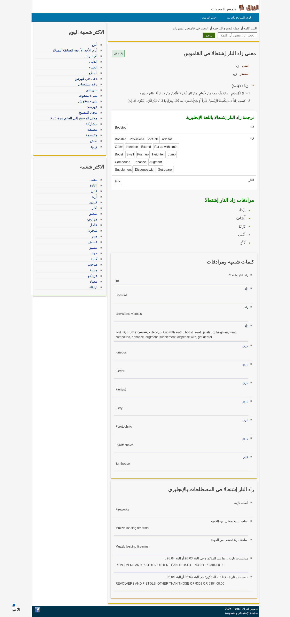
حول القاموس (207, 17)
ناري (244, 345)
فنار (244, 457)
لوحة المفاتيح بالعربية (238, 17)
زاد (245, 288)
